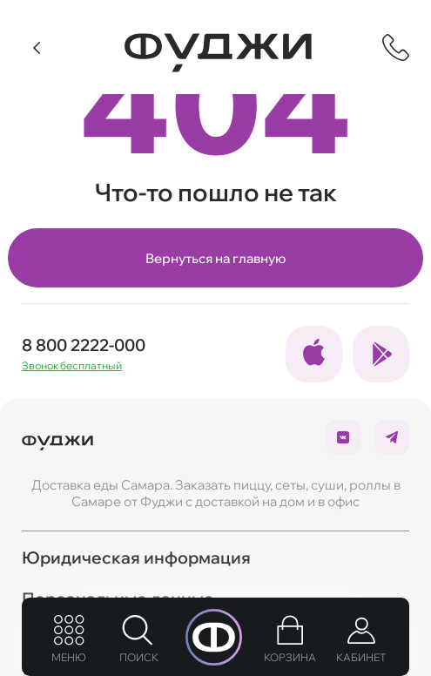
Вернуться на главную (215, 258)
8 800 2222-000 (83, 345)
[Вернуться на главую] (57, 437)
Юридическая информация (136, 557)
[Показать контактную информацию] (395, 47)
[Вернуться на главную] (218, 52)
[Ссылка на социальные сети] (314, 354)
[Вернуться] (38, 47)
